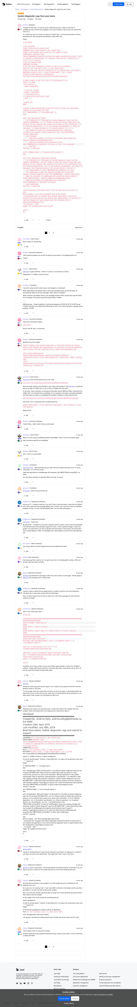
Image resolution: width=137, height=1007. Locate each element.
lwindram (26, 465)
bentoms (25, 269)
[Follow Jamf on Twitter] (17, 983)
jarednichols (27, 609)
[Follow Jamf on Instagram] (28, 983)
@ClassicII (26, 867)
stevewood (26, 377)
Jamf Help (57, 973)
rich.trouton (26, 239)
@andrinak (26, 522)
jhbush (25, 573)
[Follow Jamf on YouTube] (24, 983)
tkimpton (25, 252)
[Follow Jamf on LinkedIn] (21, 983)
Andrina (25, 25)
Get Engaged (76, 4)
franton (25, 928)
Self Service (103, 973)
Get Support (37, 4)
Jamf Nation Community (61, 979)
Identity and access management (109, 976)
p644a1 (25, 557)
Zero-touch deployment (80, 976)
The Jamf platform (79, 973)
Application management (81, 983)
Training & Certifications (61, 976)
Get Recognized (63, 4)
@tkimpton (26, 271)
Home (17, 9)
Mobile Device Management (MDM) (84, 979)
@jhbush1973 (27, 849)
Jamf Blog (57, 983)
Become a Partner (59, 989)
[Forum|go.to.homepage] (7, 4)
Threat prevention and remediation (110, 983)
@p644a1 (26, 575)
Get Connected (49, 4)
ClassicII (25, 681)
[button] (118, 4)
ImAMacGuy (27, 501)
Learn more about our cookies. (103, 994)
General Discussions (23, 4)
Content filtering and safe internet (109, 986)
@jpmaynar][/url (28, 467)
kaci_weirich (27, 543)
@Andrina (26, 577)
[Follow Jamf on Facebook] (32, 983)
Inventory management (80, 986)
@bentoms (72, 386)
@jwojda (25, 684)
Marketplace (58, 986)
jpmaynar (26, 285)
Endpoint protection (105, 979)
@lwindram (26, 491)
